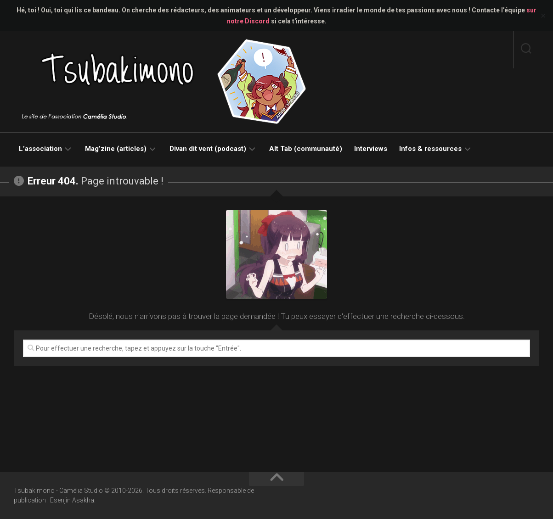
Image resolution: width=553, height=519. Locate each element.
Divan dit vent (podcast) (207, 149)
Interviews (370, 149)
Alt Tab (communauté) (305, 149)
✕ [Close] (543, 15)
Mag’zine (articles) (116, 149)
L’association (40, 149)
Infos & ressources (430, 149)
